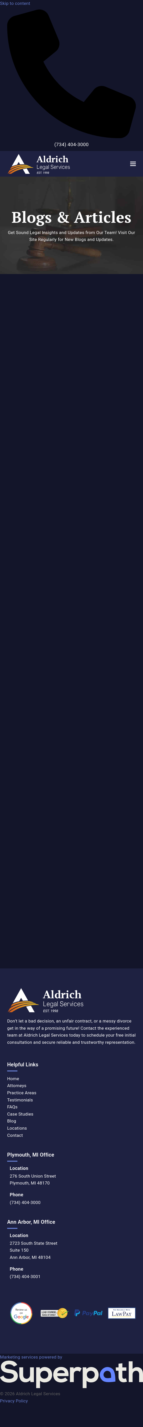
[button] (133, 163)
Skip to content (15, 3)
